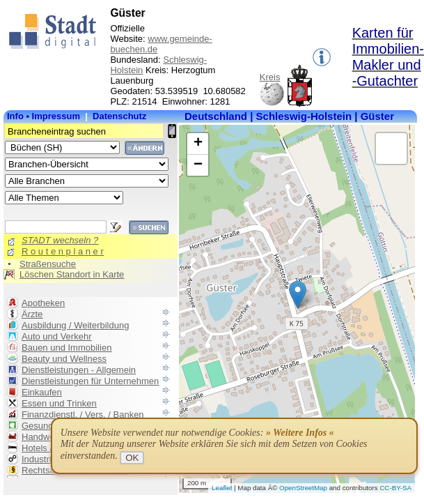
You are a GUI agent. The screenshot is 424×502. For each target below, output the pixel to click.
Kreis (270, 77)
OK (132, 457)
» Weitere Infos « (300, 432)
